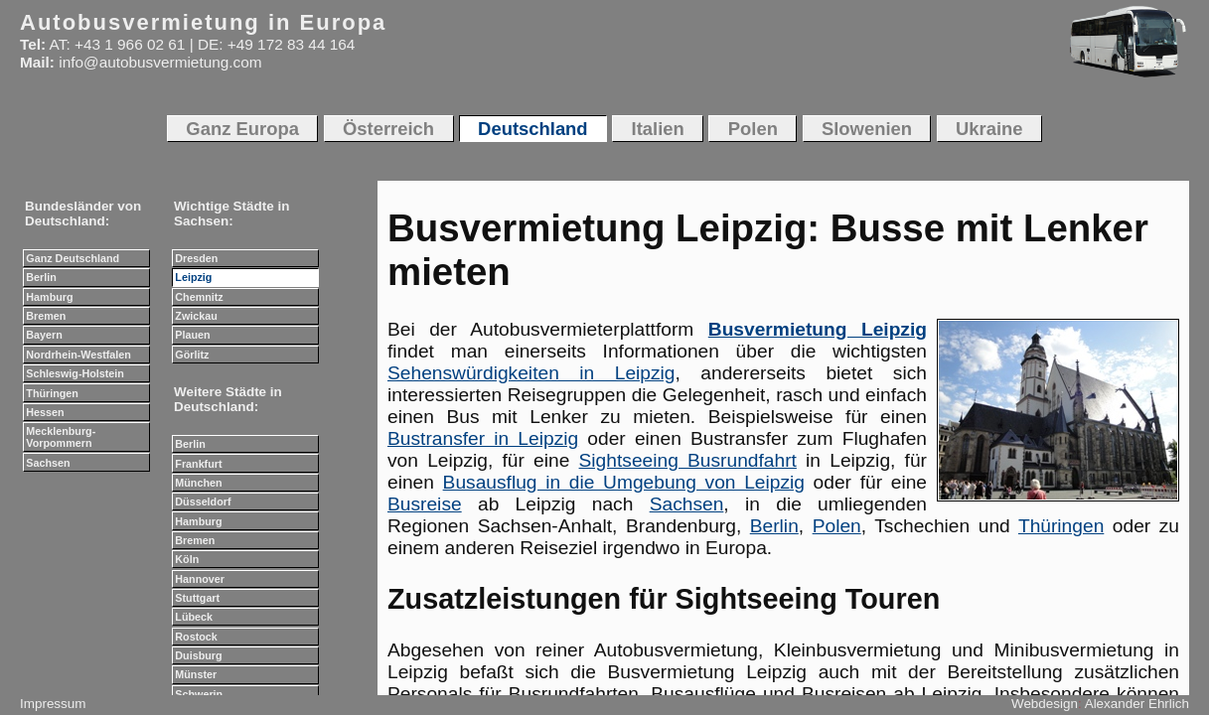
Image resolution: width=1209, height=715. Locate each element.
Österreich (388, 128)
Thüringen (1061, 525)
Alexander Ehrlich (1137, 703)
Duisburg (198, 655)
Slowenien (867, 128)
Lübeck (194, 617)
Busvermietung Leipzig (817, 329)
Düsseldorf (202, 501)
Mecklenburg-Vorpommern (60, 437)
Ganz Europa (242, 128)
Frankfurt (198, 464)
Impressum (52, 703)
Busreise (424, 504)
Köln (187, 559)
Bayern (44, 335)
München (198, 483)
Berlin (774, 525)
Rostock (196, 637)
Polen (837, 525)
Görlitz (192, 354)
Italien (658, 128)
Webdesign (1044, 703)
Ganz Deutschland (72, 258)
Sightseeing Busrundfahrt (688, 460)
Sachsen (687, 504)
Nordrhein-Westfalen (78, 354)
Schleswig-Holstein (75, 373)
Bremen (46, 316)
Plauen (192, 335)
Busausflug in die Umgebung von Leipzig (624, 482)
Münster (196, 674)
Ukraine (989, 128)
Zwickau (196, 316)
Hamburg (49, 297)
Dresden (196, 258)
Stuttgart (197, 598)
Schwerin (199, 694)
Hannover (200, 579)
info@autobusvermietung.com (160, 62)
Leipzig (193, 277)
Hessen (45, 412)
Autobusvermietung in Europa (203, 22)
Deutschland (533, 128)
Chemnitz (199, 297)
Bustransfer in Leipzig (482, 438)
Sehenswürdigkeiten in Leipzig (531, 372)
